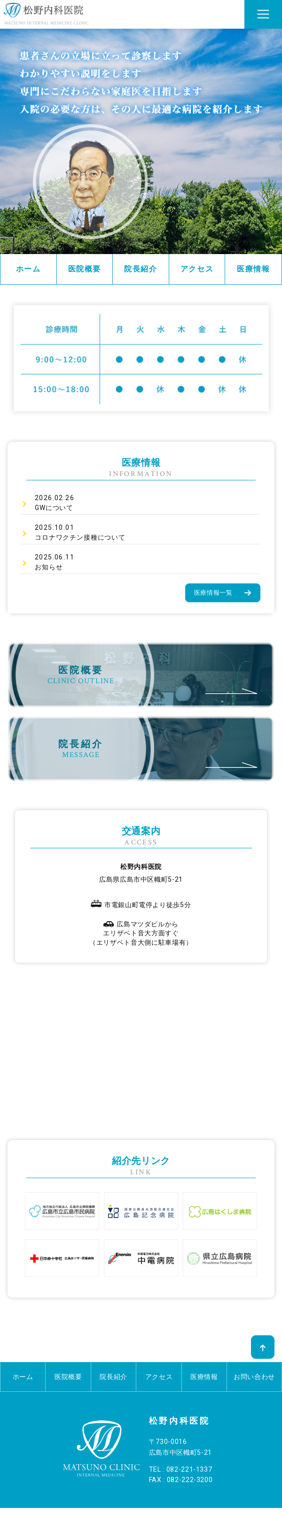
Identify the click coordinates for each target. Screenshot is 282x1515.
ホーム (28, 268)
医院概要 (84, 268)
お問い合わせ (254, 1376)
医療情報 (253, 268)
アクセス (196, 268)
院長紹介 (140, 268)
